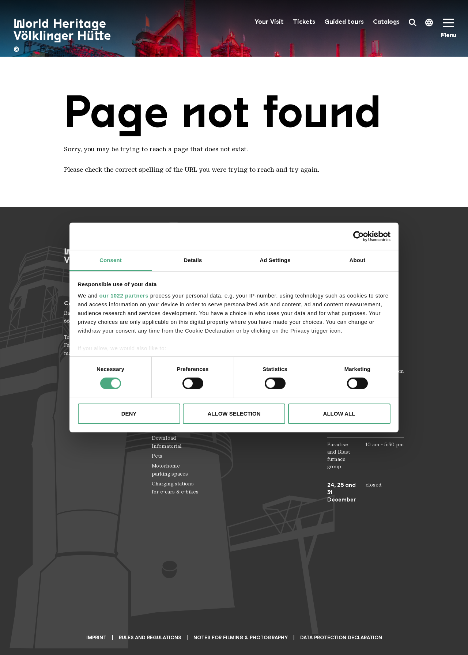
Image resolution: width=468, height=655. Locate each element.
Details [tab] (193, 260)
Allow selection (234, 413)
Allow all (339, 413)
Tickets (304, 22)
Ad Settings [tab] (275, 260)
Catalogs (386, 22)
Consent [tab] (110, 260)
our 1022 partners (123, 295)
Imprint (96, 637)
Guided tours (344, 22)
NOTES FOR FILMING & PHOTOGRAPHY (240, 637)
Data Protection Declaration (341, 637)
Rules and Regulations (150, 637)
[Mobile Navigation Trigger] (448, 30)
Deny (129, 413)
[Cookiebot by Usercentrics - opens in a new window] (358, 236)
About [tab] (358, 260)
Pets (157, 456)
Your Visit (269, 22)
